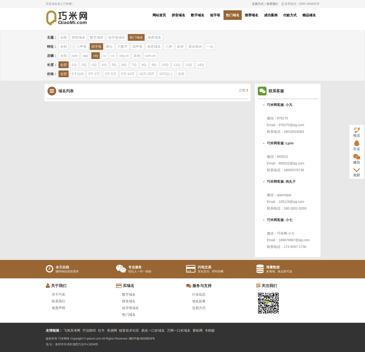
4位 (104, 65)
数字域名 (197, 15)
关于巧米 (58, 294)
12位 (189, 65)
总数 (243, 90)
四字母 (96, 46)
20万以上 (166, 74)
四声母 (137, 46)
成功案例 (270, 15)
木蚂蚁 (210, 330)
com (75, 56)
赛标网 (198, 330)
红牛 (101, 330)
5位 (114, 65)
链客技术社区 (129, 330)
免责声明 (58, 308)
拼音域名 (178, 15)
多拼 (180, 46)
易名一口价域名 (153, 330)
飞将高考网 (72, 330)
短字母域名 (116, 37)
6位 (124, 65)
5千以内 (78, 74)
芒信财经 (89, 330)
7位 (134, 65)
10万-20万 (147, 74)
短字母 (215, 15)
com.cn (150, 56)
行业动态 (199, 294)
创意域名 (154, 46)
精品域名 (309, 15)
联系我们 (272, 4)
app (85, 56)
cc (104, 56)
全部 (63, 37)
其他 (137, 56)
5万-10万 (128, 74)
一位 (210, 46)
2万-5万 (110, 74)
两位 (109, 46)
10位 (165, 65)
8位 (144, 65)
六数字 (123, 46)
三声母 (82, 46)
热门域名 (232, 15)
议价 (181, 74)
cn (113, 56)
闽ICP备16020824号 (142, 338)
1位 (74, 65)
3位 (94, 65)
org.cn (124, 56)
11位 (177, 65)
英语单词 (195, 46)
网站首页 (159, 15)
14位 (200, 65)
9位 (154, 65)
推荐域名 (251, 15)
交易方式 (258, 4)
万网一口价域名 (178, 330)
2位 (84, 65)
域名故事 (199, 301)
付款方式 (290, 15)
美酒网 (112, 330)
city (95, 56)
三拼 (168, 46)
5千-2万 (94, 74)
